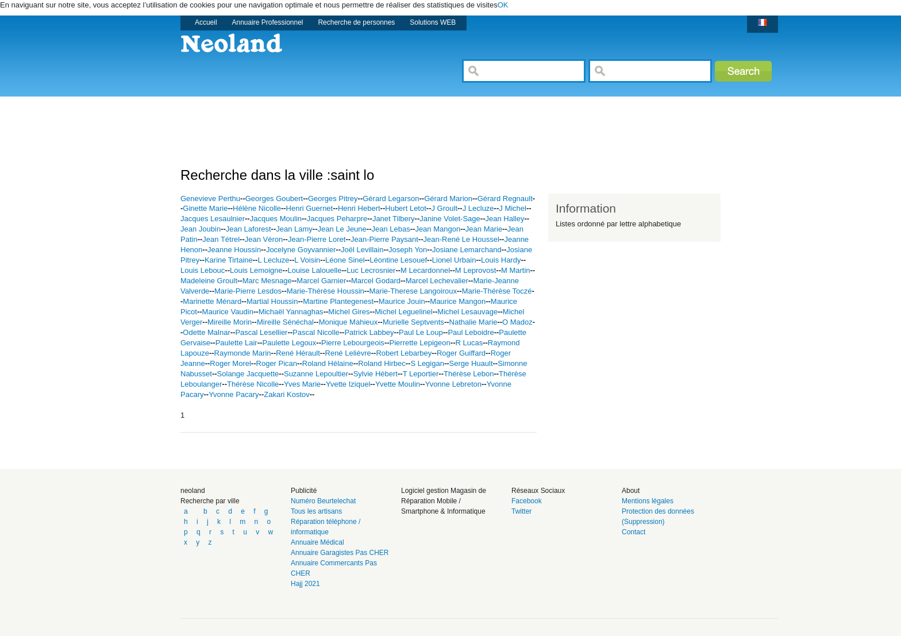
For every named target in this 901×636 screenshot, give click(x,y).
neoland (192, 491)
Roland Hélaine (327, 363)
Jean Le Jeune (342, 229)
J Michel (512, 208)
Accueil (206, 22)
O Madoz (517, 322)
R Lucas (469, 342)
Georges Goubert (274, 198)
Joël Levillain (362, 249)
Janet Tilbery (393, 218)
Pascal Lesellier (261, 332)
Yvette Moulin (397, 384)
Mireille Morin (229, 322)
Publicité (304, 491)
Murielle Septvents (413, 322)
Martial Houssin (272, 301)
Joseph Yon (407, 249)
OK (503, 5)
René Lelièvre (348, 353)
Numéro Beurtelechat (323, 501)
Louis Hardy (501, 260)
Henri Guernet (309, 208)
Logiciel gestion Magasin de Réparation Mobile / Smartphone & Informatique (443, 501)
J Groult (444, 208)
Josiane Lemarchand (467, 249)
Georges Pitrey (333, 198)
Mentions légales (647, 501)
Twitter (521, 511)
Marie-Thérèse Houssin (325, 291)
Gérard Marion (448, 198)
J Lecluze (478, 208)
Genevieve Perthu (210, 198)
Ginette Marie (205, 208)
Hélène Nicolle (257, 208)
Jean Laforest (248, 229)
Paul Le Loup (421, 332)
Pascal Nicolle (316, 332)
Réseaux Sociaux (538, 491)
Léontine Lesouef (398, 260)
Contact (633, 532)
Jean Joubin (200, 229)
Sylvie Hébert (375, 373)
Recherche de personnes (356, 22)
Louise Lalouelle (314, 270)
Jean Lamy (294, 229)
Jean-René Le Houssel (461, 239)
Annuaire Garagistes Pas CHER (340, 553)
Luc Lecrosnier (370, 270)
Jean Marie (483, 229)
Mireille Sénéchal (285, 322)
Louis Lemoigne (256, 270)
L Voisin (307, 260)
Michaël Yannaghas (291, 311)
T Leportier (421, 373)
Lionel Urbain (454, 260)
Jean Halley (504, 218)
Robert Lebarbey (404, 353)
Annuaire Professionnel (267, 22)
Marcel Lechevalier (437, 280)
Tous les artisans (316, 511)
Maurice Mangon (458, 301)
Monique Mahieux (348, 322)
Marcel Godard (376, 280)
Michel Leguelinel (403, 311)
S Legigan (427, 363)
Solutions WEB (433, 22)
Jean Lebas (390, 229)
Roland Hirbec (381, 363)
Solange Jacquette (248, 373)
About (631, 491)
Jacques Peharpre (337, 218)
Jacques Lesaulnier (212, 218)
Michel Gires (348, 311)
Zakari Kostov (286, 394)
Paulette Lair (236, 342)
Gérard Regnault (505, 198)
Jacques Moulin (276, 218)
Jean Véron (264, 239)
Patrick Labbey (369, 332)
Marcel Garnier (321, 280)
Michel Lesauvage (467, 311)
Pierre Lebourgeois (352, 342)
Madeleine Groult (208, 280)
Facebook (526, 501)
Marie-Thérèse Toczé (497, 291)
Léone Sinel (345, 260)
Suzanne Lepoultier (316, 373)
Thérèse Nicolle (253, 384)
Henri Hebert (359, 208)
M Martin (515, 270)
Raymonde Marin (242, 353)
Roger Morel (230, 363)
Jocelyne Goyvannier (301, 249)
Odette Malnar (206, 332)
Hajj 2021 (305, 584)
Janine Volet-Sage (449, 218)
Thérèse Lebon (469, 373)
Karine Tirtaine (229, 260)
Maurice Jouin (402, 301)
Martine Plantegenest (338, 301)
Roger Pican (277, 363)
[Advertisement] (389, 122)
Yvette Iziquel (348, 384)
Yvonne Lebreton (453, 384)
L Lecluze (273, 260)
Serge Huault (471, 363)
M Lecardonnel (425, 270)
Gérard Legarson (391, 198)
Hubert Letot (405, 208)
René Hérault (298, 353)
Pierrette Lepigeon (420, 342)
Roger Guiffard (461, 353)
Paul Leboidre (471, 332)
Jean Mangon (437, 229)
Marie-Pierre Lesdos (248, 291)
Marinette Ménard (212, 301)
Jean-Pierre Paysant (384, 239)
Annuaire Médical (317, 542)
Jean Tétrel (221, 239)
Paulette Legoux (289, 342)
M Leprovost (475, 270)
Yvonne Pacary (234, 394)
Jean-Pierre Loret (316, 239)
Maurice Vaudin (227, 311)
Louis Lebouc (202, 270)
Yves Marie (302, 384)
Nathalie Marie (473, 322)
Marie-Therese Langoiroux (413, 291)
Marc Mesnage (267, 280)
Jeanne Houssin (234, 249)
